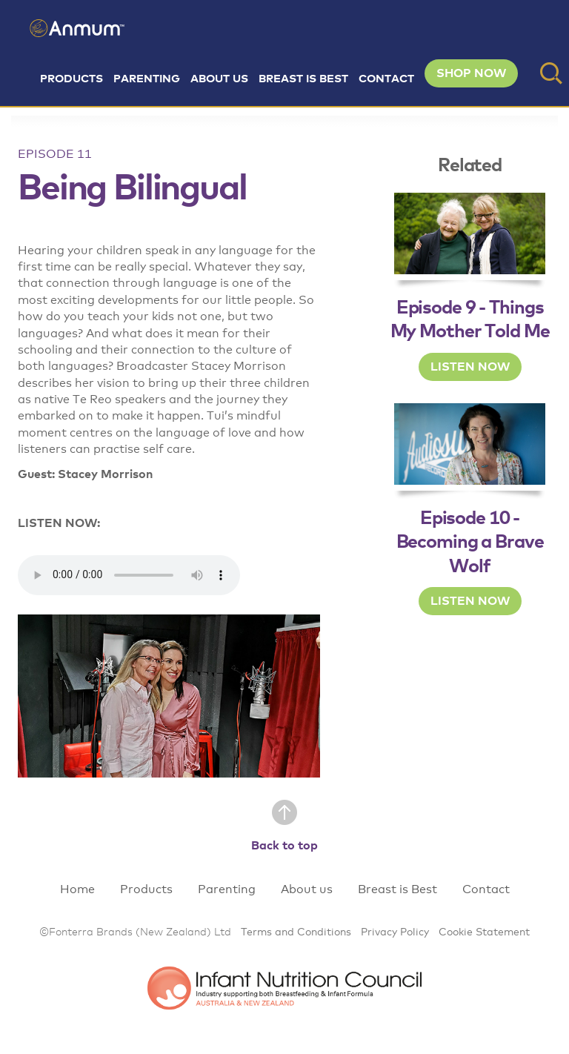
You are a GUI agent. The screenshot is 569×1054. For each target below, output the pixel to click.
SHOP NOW (471, 73)
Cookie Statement (484, 932)
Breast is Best (303, 78)
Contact (386, 78)
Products (71, 78)
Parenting (146, 78)
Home (77, 889)
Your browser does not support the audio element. (129, 575)
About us (219, 78)
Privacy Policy (395, 932)
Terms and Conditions (296, 932)
